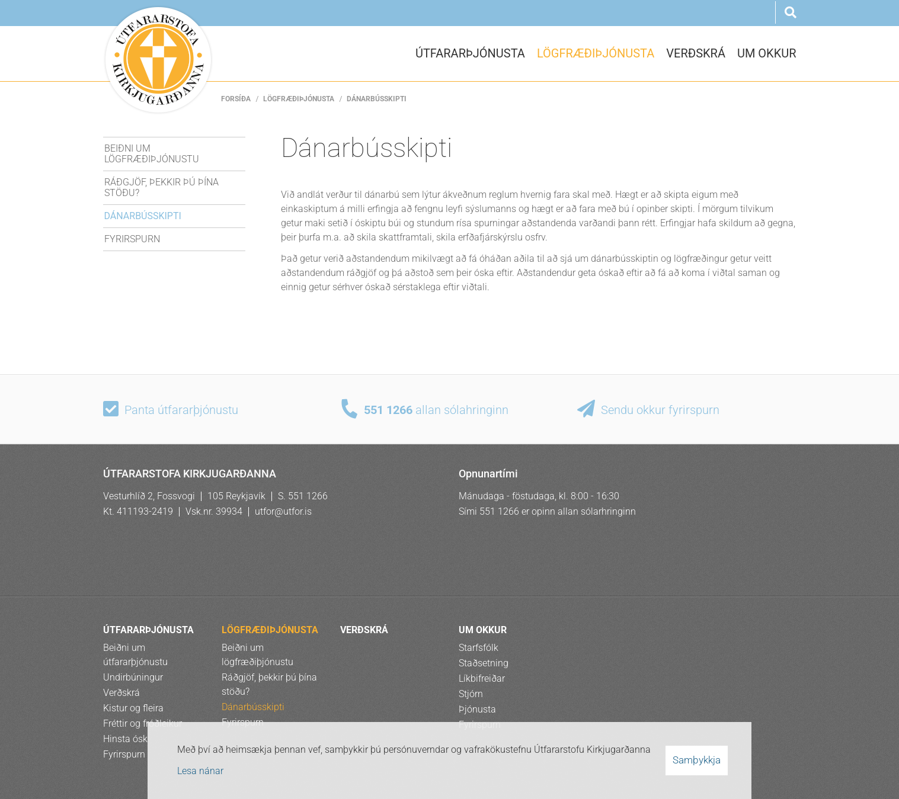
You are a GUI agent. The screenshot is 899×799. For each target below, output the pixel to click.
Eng (701, 13)
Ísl (672, 13)
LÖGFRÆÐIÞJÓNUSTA (298, 99)
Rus (758, 13)
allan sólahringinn (436, 410)
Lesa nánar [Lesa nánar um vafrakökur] (200, 770)
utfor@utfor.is (283, 511)
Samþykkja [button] (697, 760)
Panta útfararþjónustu (181, 410)
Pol (729, 13)
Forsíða (236, 99)
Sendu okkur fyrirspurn (660, 410)
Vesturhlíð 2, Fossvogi (149, 496)
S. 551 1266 (303, 496)
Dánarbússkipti (377, 99)
